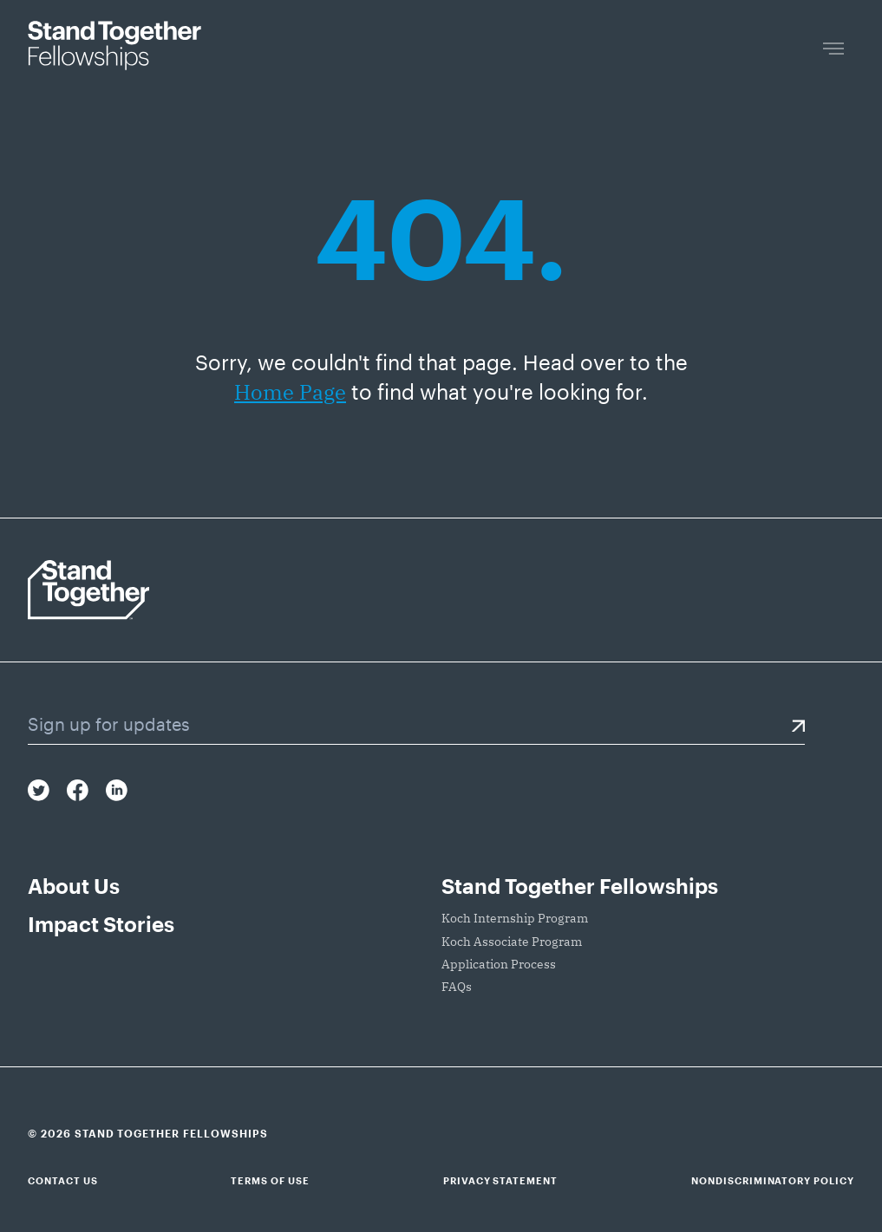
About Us (74, 885)
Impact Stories (101, 923)
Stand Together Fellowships (579, 885)
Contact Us (63, 1180)
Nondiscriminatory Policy (772, 1180)
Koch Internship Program (514, 918)
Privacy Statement (500, 1180)
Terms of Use (270, 1180)
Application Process (498, 964)
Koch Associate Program (511, 941)
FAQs (456, 986)
